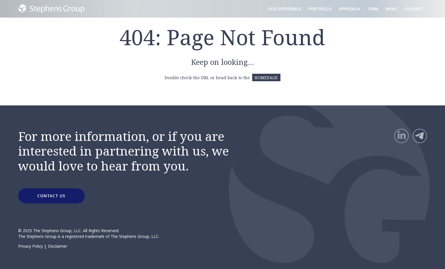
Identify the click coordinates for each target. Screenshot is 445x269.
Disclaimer (57, 246)
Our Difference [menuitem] (284, 9)
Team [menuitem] (372, 9)
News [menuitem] (391, 9)
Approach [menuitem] (349, 9)
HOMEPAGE (266, 77)
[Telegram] (420, 136)
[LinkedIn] (401, 136)
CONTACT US (51, 195)
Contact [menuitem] (413, 9)
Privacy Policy (30, 246)
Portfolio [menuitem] (320, 9)
